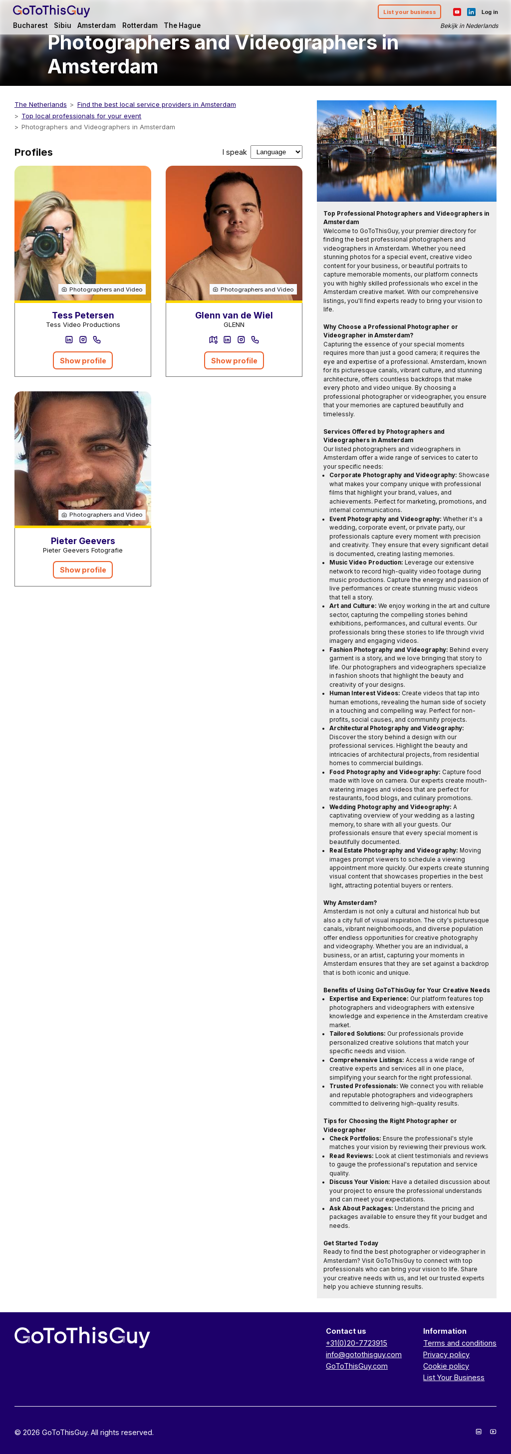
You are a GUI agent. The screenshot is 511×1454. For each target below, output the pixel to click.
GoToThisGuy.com (357, 1366)
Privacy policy (446, 1354)
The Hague (183, 26)
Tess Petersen (83, 315)
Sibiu (64, 26)
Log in (488, 12)
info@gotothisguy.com (364, 1354)
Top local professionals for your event (81, 116)
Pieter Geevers (83, 541)
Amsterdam (98, 26)
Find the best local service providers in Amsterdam (156, 104)
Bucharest (31, 26)
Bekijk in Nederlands (468, 25)
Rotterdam (141, 26)
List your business (408, 11)
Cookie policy (446, 1366)
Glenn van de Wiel (234, 315)
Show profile (83, 360)
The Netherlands (40, 104)
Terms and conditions (460, 1343)
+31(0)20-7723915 (356, 1343)
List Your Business (454, 1377)
